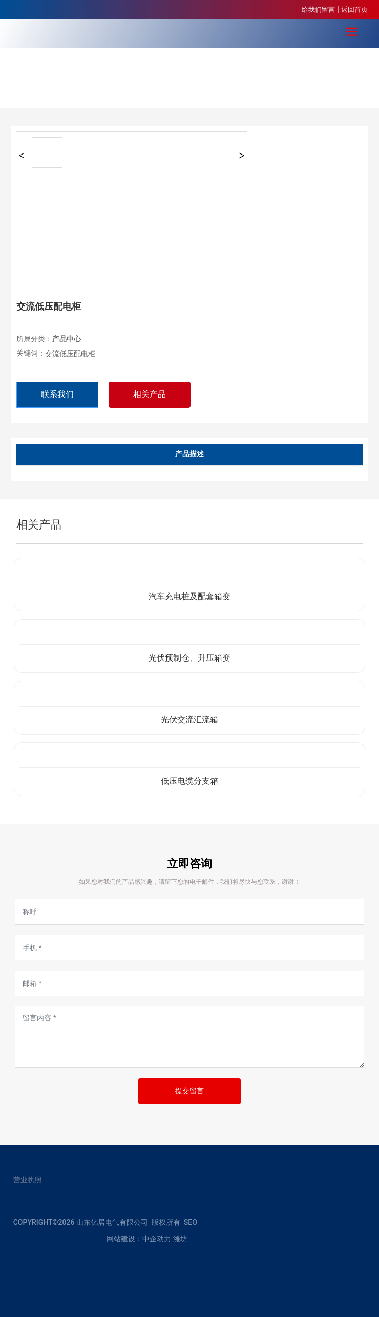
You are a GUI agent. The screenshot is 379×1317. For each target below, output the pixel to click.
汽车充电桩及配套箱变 (189, 596)
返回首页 (354, 9)
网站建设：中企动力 (139, 1239)
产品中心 (66, 339)
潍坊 (180, 1239)
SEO (190, 1222)
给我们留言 (318, 9)
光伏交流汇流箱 (189, 719)
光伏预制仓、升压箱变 (189, 657)
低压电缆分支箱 (189, 781)
